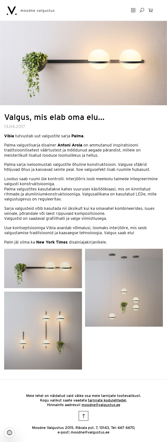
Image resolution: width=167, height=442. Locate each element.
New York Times (52, 242)
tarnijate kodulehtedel (107, 400)
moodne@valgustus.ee (101, 405)
